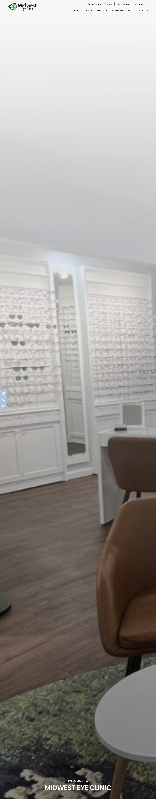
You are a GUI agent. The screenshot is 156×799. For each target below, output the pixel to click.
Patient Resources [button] (121, 10)
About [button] (88, 10)
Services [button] (102, 10)
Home (76, 10)
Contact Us (142, 10)
